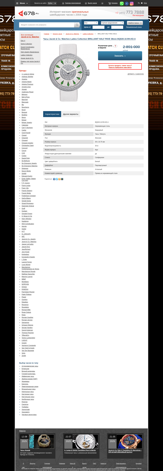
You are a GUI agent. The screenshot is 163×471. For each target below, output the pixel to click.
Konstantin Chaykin (28, 257)
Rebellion (25, 302)
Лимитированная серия (30, 386)
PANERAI (25, 289)
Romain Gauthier (27, 317)
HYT (23, 231)
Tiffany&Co (25, 335)
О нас (23, 464)
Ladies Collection (26, 55)
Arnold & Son (26, 87)
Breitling (24, 115)
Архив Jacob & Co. (27, 58)
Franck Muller (26, 193)
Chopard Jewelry (27, 143)
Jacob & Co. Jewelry (29, 239)
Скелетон (25, 404)
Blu (23, 105)
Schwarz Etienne (27, 325)
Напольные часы (28, 392)
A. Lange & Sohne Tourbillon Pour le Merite (80, 450)
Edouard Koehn (27, 176)
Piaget (24, 297)
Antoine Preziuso (27, 84)
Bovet (24, 110)
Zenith (24, 356)
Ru (139, 3)
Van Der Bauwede (28, 350)
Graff (23, 208)
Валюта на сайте (40, 3)
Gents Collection (26, 44)
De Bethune (26, 161)
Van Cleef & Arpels (28, 348)
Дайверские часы (28, 376)
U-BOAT (24, 340)
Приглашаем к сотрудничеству (121, 464)
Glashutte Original (28, 206)
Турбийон (25, 407)
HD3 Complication (28, 224)
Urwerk (24, 343)
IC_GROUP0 (26, 234)
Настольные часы (28, 397)
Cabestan (25, 125)
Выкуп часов (92, 3)
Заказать (120, 56)
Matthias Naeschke (28, 274)
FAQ (94, 463)
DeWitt (24, 173)
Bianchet (25, 100)
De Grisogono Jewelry (29, 163)
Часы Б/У (72, 464)
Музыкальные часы (29, 389)
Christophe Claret (27, 145)
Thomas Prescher (28, 333)
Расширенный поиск (134, 27)
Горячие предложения (73, 3)
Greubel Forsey (27, 214)
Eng (145, 3)
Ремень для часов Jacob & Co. (30, 62)
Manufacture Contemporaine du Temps (30, 268)
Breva (24, 117)
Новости (22, 431)
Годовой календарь (28, 374)
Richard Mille (26, 310)
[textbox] (46, 24)
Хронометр (25, 412)
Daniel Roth (26, 158)
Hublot (24, 229)
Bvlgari (24, 120)
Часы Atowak (25, 450)
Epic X (23, 41)
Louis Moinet (26, 265)
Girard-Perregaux (27, 203)
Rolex (24, 315)
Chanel (24, 135)
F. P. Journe (26, 183)
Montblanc (25, 282)
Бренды (32, 463)
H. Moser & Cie (27, 216)
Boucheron (25, 107)
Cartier (24, 130)
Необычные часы (28, 399)
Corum (24, 151)
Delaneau (25, 168)
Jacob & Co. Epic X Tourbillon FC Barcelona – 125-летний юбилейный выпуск (125, 451)
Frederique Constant (29, 196)
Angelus (24, 79)
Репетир (25, 402)
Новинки (62, 463)
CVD (23, 153)
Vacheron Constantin (29, 345)
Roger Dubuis (26, 312)
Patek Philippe (26, 294)
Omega (24, 287)
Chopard (25, 140)
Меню (22, 3)
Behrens (24, 94)
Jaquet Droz (26, 247)
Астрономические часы (30, 366)
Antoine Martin (26, 82)
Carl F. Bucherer (27, 128)
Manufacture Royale (28, 271)
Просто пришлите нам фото (120, 67)
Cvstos (24, 156)
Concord (24, 148)
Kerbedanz (25, 254)
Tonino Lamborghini (28, 338)
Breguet (24, 112)
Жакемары (25, 381)
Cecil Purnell (26, 133)
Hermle (24, 226)
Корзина (115, 3)
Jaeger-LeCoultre (27, 244)
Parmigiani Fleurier (28, 292)
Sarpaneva (25, 322)
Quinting (24, 299)
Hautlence (25, 221)
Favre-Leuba (26, 185)
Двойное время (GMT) (29, 379)
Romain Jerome (27, 320)
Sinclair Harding (27, 328)
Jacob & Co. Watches (30, 37)
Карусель (25, 384)
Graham (24, 211)
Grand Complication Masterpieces (27, 48)
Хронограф (26, 409)
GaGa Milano (26, 198)
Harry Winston (26, 219)
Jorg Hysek (25, 252)
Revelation (25, 307)
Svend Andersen (27, 330)
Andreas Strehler (27, 77)
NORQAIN (25, 284)
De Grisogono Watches (29, 166)
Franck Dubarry (27, 191)
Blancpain (25, 102)
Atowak (24, 89)
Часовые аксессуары (29, 415)
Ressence (25, 305)
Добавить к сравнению (136, 74)
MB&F (24, 279)
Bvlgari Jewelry (27, 122)
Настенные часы (27, 394)
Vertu (23, 353)
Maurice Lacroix (27, 277)
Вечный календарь (28, 371)
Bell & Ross (26, 97)
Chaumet (25, 138)
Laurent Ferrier (27, 262)
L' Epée (24, 259)
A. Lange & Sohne (28, 74)
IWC (23, 236)
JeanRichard (26, 249)
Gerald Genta (26, 201)
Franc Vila (25, 188)
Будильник (25, 369)
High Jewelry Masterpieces (30, 52)
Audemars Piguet (27, 92)
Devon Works (26, 171)
